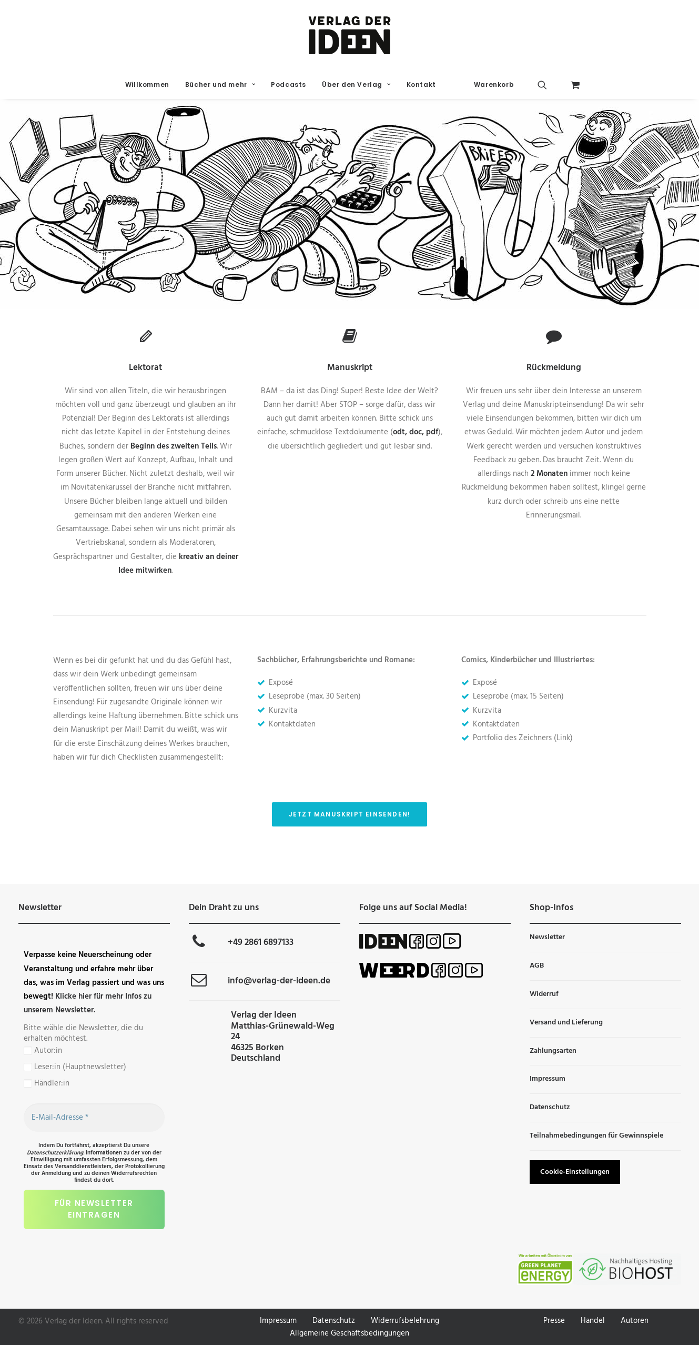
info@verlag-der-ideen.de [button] (279, 981)
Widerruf (544, 994)
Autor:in (43, 1050)
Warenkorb (494, 84)
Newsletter (547, 937)
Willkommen (147, 84)
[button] (550, 85)
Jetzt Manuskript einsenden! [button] (349, 814)
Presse (554, 1320)
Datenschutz (550, 1107)
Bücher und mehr (220, 84)
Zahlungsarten (553, 1051)
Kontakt (421, 84)
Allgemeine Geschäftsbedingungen (349, 1333)
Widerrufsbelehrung (405, 1320)
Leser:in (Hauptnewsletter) (75, 1067)
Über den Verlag (356, 84)
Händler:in (46, 1083)
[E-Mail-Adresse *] (94, 1117)
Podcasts (288, 84)
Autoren (635, 1320)
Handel (593, 1320)
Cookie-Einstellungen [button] (575, 1172)
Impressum (547, 1079)
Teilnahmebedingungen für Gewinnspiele (596, 1136)
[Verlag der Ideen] (349, 35)
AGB (537, 966)
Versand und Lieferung (566, 1023)
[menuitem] (147, 85)
